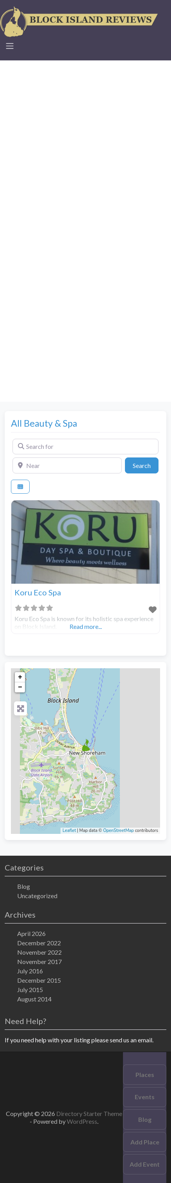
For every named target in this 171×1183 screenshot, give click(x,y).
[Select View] (20, 487)
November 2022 (39, 952)
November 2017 (39, 961)
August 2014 (34, 999)
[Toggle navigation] (10, 46)
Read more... (85, 626)
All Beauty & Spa (44, 423)
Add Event (145, 1164)
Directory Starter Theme (89, 1113)
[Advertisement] (85, 145)
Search (146, 465)
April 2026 (31, 933)
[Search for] (85, 446)
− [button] (20, 687)
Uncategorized (37, 895)
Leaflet (69, 830)
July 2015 (30, 989)
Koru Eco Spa (37, 592)
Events (145, 1096)
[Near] (67, 465)
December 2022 (39, 942)
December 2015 (39, 980)
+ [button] (20, 677)
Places (144, 1074)
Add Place (144, 1142)
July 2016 (30, 971)
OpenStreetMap (118, 830)
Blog (23, 886)
